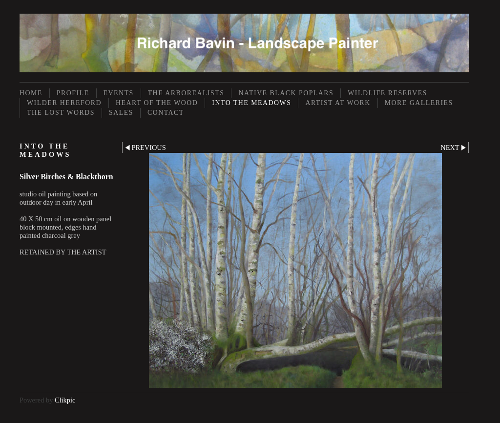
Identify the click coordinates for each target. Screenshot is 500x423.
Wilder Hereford (64, 102)
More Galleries (419, 102)
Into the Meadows (251, 102)
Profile (73, 93)
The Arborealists (186, 93)
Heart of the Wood (157, 102)
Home (31, 93)
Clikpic (65, 400)
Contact (165, 112)
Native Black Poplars (285, 93)
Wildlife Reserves (387, 93)
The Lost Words (61, 112)
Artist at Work (337, 102)
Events (119, 93)
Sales (121, 112)
